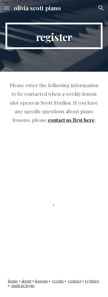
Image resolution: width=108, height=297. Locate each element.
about (26, 280)
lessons (41, 280)
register (92, 280)
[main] (54, 36)
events (58, 280)
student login (22, 285)
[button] (7, 8)
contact (75, 280)
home (13, 280)
